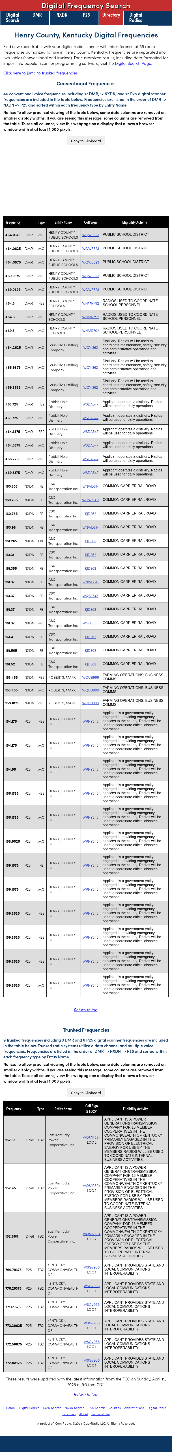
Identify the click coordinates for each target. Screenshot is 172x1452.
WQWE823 (90, 234)
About (83, 1414)
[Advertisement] (86, 180)
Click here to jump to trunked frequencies (40, 73)
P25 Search (97, 1407)
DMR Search (52, 1407)
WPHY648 (91, 721)
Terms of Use (100, 1414)
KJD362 (90, 513)
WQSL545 (91, 595)
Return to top (85, 1009)
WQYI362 (90, 347)
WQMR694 (92, 1137)
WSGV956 (92, 1267)
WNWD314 (90, 486)
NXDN (61, 14)
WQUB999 (90, 677)
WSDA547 (91, 403)
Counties (115, 1407)
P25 (86, 14)
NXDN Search (74, 1407)
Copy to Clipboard (86, 140)
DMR (37, 14)
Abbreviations (134, 1407)
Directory (111, 14)
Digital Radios (135, 17)
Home (10, 1407)
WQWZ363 (90, 499)
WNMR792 (90, 303)
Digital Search (12, 17)
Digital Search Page (133, 63)
